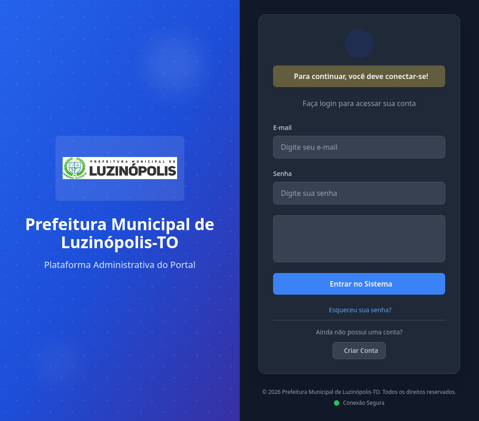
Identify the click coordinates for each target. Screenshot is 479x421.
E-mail (282, 127)
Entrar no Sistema (361, 284)
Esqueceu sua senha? (360, 309)
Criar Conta (361, 350)
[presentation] (359, 238)
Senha (282, 173)
